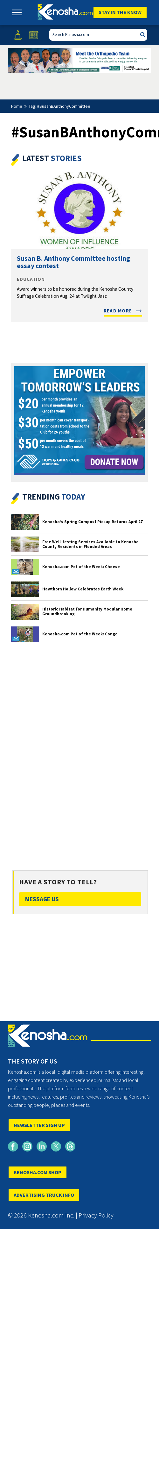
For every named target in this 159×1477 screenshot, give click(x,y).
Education (31, 279)
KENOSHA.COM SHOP (37, 1172)
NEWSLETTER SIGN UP (39, 1125)
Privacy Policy (96, 1215)
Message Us (42, 899)
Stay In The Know (120, 12)
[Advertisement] (79, 750)
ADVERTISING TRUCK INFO (44, 1195)
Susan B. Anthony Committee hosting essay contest (73, 262)
